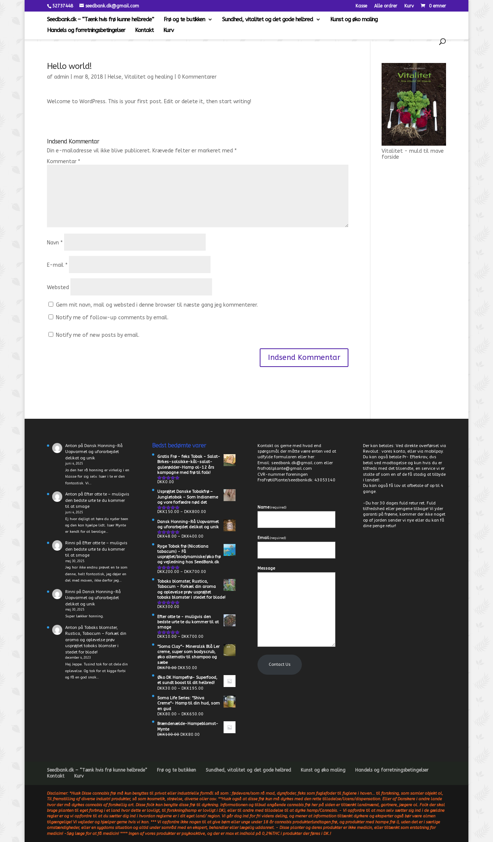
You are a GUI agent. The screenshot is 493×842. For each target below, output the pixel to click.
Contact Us (280, 664)
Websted (58, 287)
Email (271, 537)
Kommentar (63, 161)
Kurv (409, 6)
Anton (71, 445)
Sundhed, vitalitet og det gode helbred (267, 20)
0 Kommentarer (197, 77)
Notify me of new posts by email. (97, 335)
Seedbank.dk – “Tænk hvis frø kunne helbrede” (100, 20)
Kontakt (144, 31)
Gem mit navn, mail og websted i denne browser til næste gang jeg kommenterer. (157, 305)
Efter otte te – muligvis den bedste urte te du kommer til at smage (97, 500)
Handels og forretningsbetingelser (86, 31)
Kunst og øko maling (353, 20)
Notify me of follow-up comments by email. (112, 317)
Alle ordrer (385, 6)
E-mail (57, 265)
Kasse (361, 6)
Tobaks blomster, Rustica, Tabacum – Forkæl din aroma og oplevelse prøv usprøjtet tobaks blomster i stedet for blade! (95, 640)
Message (266, 568)
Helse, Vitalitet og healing (140, 77)
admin (61, 77)
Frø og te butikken (184, 20)
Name (271, 507)
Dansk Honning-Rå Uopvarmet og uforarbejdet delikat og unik (94, 451)
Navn (55, 243)
